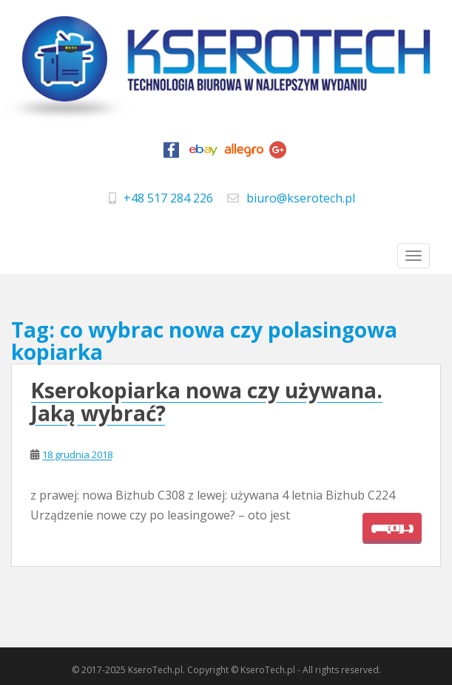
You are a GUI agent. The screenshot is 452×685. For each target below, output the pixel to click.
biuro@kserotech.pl (300, 198)
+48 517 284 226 (168, 198)
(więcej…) (392, 528)
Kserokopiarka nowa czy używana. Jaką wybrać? (206, 401)
